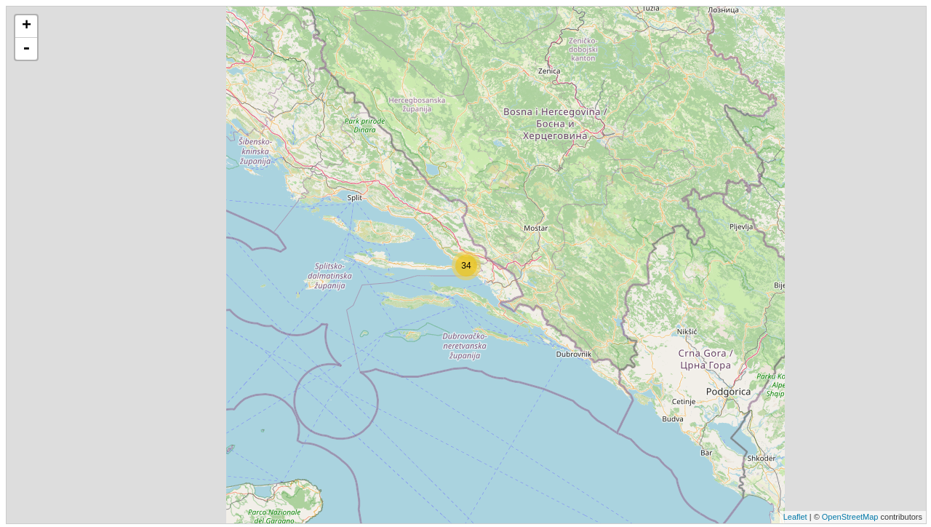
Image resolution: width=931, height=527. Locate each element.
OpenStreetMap (850, 516)
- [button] (26, 49)
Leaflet (795, 516)
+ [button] (26, 26)
